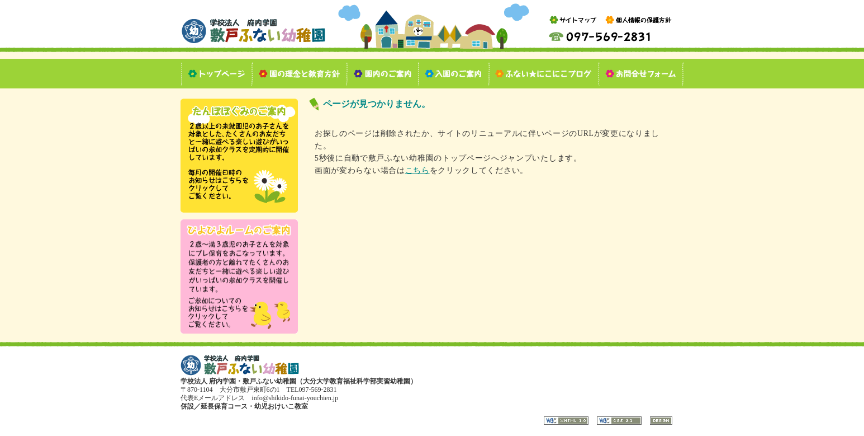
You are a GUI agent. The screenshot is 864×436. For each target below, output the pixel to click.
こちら (417, 170)
